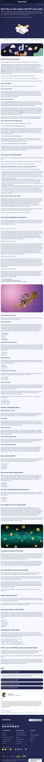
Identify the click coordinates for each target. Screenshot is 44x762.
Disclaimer (18, 737)
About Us (4, 732)
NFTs (39, 118)
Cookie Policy (19, 743)
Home (2, 4)
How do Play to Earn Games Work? (22, 39)
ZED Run (4, 365)
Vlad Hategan (10, 694)
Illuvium (3, 626)
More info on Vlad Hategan (6, 710)
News (31, 741)
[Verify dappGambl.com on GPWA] (18, 756)
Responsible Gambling (20, 732)
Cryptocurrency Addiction (21, 735)
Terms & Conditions (20, 739)
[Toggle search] (42, 2)
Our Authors (4, 735)
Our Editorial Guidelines (7, 739)
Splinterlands (4, 333)
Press (31, 732)
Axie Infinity (3, 70)
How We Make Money (34, 735)
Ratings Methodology (6, 741)
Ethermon (22, 111)
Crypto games (9, 101)
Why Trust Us (33, 737)
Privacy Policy (19, 741)
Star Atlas (4, 483)
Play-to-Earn (6, 4)
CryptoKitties (5, 339)
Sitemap (32, 739)
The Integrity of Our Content (7, 737)
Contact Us (4, 743)
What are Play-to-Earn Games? (9, 39)
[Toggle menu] (2, 2)
